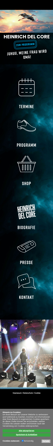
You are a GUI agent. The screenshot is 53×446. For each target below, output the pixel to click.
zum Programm (25, 44)
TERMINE (26, 93)
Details (46, 441)
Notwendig (27, 441)
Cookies (37, 393)
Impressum (17, 393)
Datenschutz (28, 393)
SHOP (26, 170)
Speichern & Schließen (26, 435)
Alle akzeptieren (26, 431)
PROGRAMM (26, 132)
